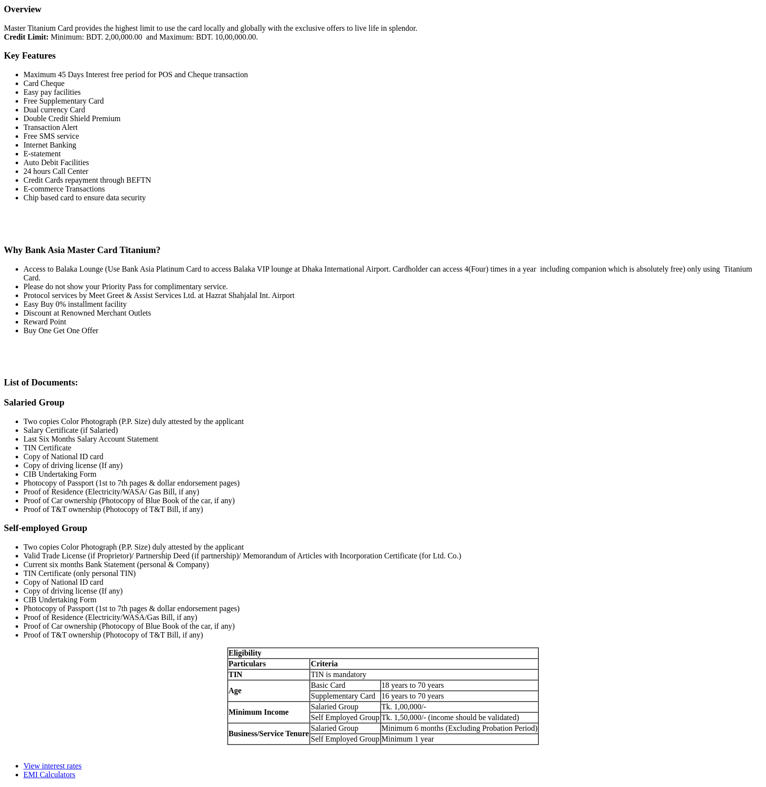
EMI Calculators (49, 774)
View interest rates (52, 766)
